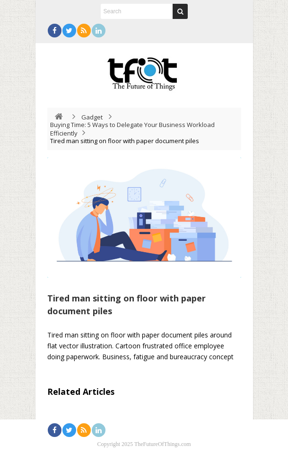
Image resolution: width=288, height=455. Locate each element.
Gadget (92, 117)
